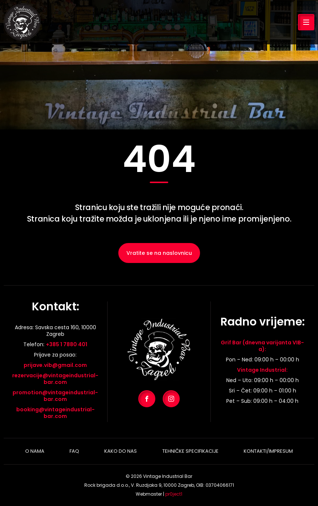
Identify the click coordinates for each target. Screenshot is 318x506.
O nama (34, 451)
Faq (74, 451)
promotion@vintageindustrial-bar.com (55, 396)
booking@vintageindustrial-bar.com (55, 413)
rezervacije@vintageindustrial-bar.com (55, 379)
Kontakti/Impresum (268, 451)
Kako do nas (120, 451)
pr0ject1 (173, 494)
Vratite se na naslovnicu (159, 253)
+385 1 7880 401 (66, 344)
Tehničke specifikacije (190, 451)
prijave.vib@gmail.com (55, 365)
